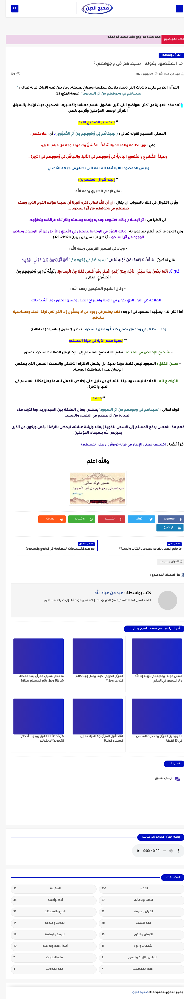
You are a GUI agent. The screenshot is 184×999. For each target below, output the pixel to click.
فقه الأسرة (120, 924)
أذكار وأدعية (32, 901)
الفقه (119, 889)
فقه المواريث (33, 969)
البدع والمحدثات (34, 912)
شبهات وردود (121, 946)
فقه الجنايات (32, 958)
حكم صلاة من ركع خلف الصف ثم (132, 37)
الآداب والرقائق (121, 901)
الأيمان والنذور (121, 935)
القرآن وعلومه (165, 55)
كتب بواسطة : (117, 593)
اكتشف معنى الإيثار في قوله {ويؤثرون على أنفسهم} (117, 445)
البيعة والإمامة (33, 935)
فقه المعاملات (121, 969)
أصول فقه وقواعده (35, 946)
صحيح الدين (134, 992)
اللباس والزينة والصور (123, 958)
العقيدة (31, 889)
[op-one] (9, 8)
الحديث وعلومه (33, 924)
